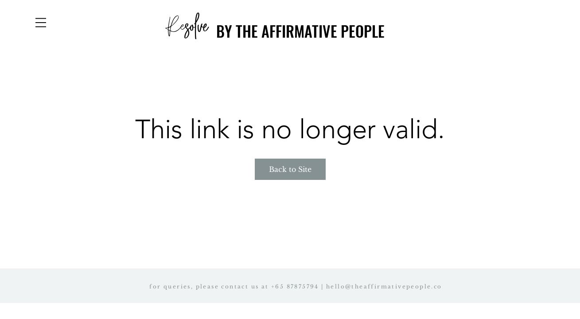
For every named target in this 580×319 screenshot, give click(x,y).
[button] (40, 22)
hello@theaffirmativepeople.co (384, 286)
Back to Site (290, 169)
